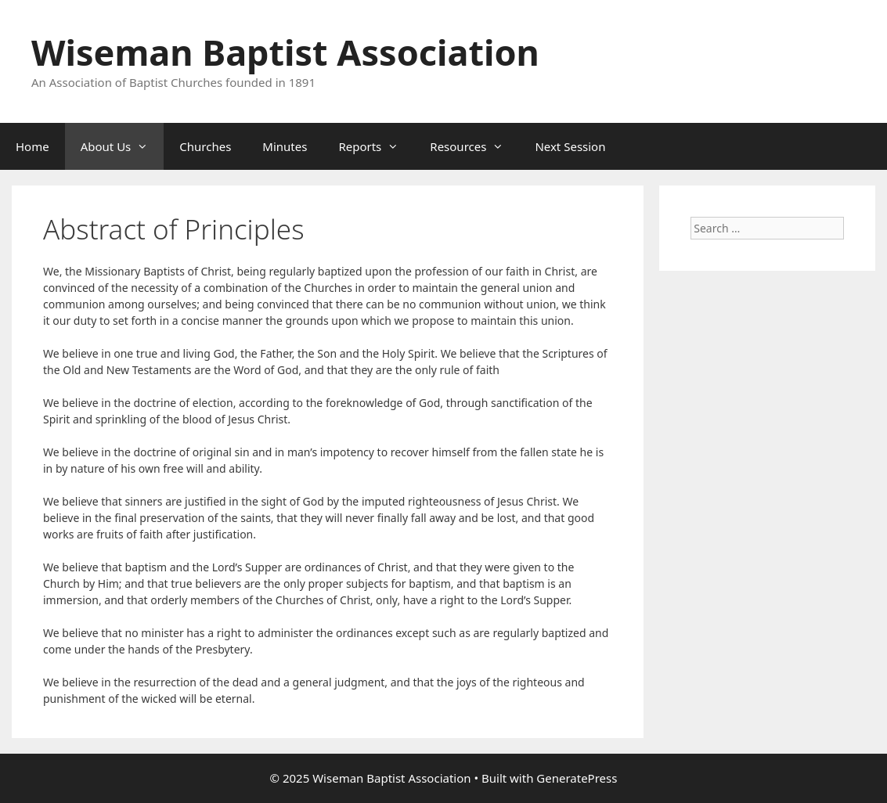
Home (32, 146)
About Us (122, 146)
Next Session (570, 146)
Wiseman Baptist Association (285, 52)
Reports (376, 146)
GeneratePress (576, 778)
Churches (205, 146)
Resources (474, 146)
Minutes (284, 146)
